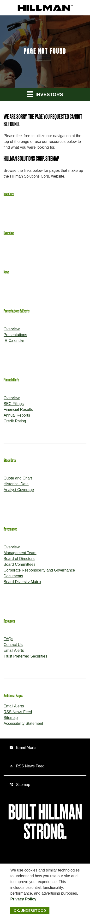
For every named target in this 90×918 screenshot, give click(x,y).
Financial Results (18, 409)
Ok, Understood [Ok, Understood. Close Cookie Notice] (30, 910)
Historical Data (16, 484)
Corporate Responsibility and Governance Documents (39, 573)
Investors (9, 194)
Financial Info (11, 380)
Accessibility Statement (23, 723)
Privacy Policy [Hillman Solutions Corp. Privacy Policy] (23, 899)
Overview (9, 233)
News (6, 272)
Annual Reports (17, 415)
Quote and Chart (18, 478)
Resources (9, 621)
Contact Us (13, 645)
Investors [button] (45, 94)
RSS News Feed (18, 712)
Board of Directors (19, 559)
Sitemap (11, 718)
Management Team (20, 553)
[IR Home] (45, 8)
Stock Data (10, 460)
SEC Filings (14, 404)
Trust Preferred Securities (25, 656)
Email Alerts (14, 650)
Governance (10, 529)
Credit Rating (15, 421)
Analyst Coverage (19, 490)
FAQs (8, 639)
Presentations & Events (17, 311)
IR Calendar (14, 341)
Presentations (15, 335)
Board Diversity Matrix (22, 582)
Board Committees (20, 564)
